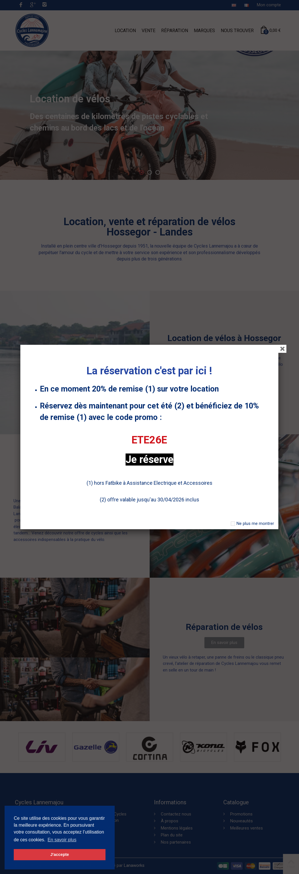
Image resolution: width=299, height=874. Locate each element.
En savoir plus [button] (62, 839)
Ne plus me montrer (255, 523)
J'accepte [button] (59, 854)
